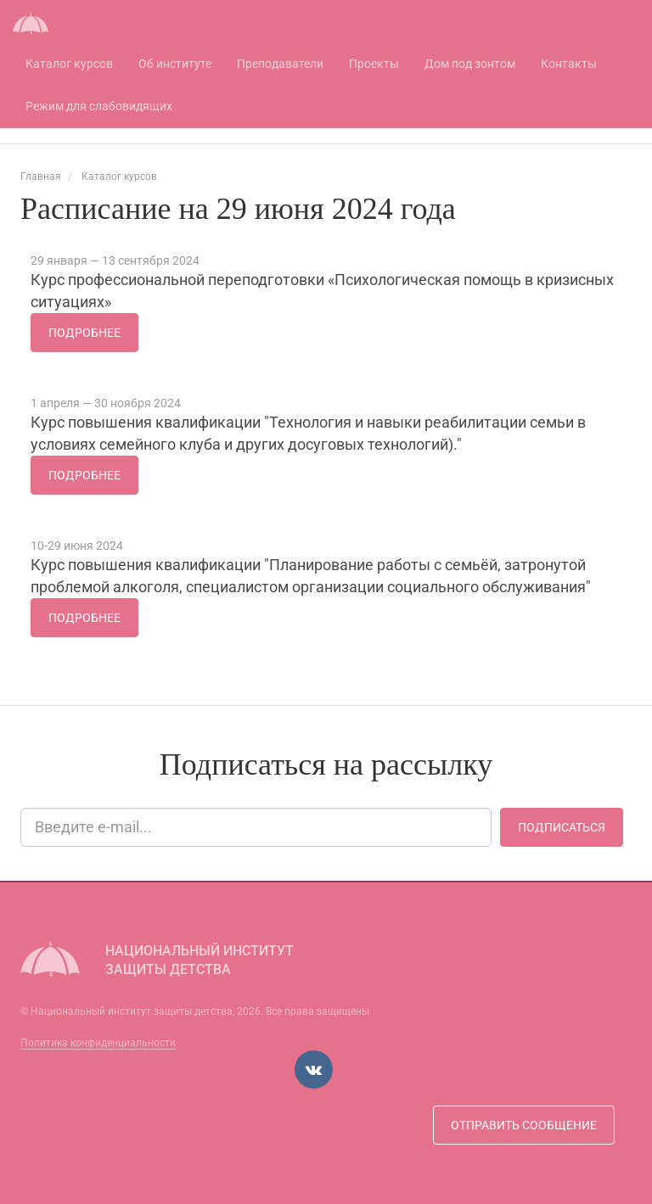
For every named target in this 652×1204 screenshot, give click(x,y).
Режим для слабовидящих (98, 106)
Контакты (569, 63)
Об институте (174, 63)
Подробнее (84, 332)
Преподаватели (280, 63)
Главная (40, 176)
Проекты (374, 63)
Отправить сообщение (524, 1125)
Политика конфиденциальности (98, 1043)
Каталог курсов (69, 63)
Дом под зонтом (469, 63)
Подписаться (561, 827)
